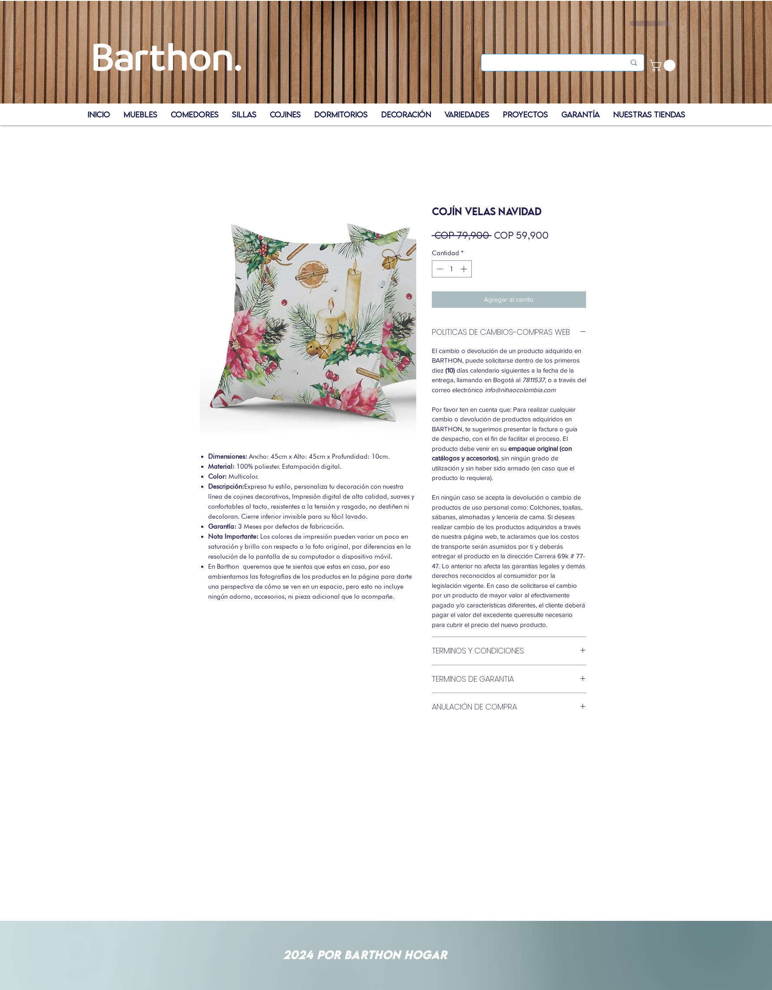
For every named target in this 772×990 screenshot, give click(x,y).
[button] (663, 65)
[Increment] (464, 269)
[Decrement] (439, 269)
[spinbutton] (451, 269)
